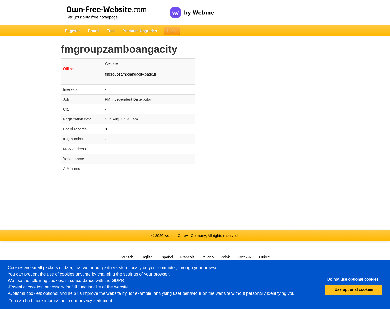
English (146, 257)
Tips (111, 31)
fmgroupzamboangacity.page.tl (130, 74)
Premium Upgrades (140, 31)
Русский (245, 257)
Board (93, 31)
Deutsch (126, 257)
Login (171, 31)
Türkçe (264, 257)
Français (187, 257)
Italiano (207, 257)
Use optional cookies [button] (353, 289)
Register (72, 31)
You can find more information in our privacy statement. (61, 300)
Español (166, 257)
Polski (225, 257)
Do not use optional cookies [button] (353, 279)
